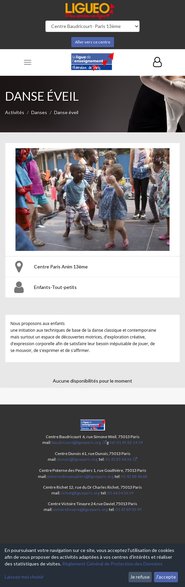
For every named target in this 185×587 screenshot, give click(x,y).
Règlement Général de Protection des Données (112, 563)
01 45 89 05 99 (128, 509)
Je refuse (140, 577)
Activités (14, 112)
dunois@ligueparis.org (77, 459)
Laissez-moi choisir (24, 577)
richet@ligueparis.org (80, 492)
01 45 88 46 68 (134, 476)
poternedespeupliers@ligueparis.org (80, 476)
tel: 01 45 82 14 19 (126, 442)
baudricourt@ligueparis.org (76, 442)
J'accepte (166, 577)
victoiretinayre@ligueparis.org (80, 509)
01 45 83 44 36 (118, 459)
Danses (39, 112)
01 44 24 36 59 (120, 492)
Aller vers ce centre (92, 41)
